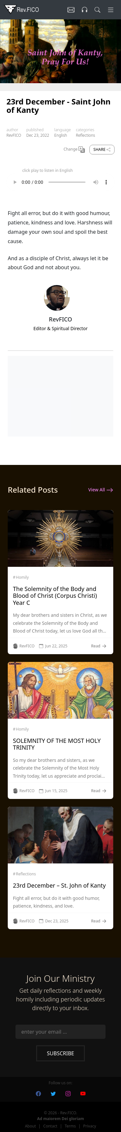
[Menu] (111, 9)
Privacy (89, 1126)
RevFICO (13, 135)
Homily (22, 577)
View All (100, 490)
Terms (70, 1126)
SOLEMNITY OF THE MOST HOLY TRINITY (57, 744)
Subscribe (60, 1053)
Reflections (85, 135)
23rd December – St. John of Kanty (59, 885)
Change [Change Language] (74, 149)
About (30, 1126)
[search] (97, 9)
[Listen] (71, 9)
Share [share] (102, 149)
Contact (50, 1126)
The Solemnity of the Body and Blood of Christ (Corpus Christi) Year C (55, 595)
